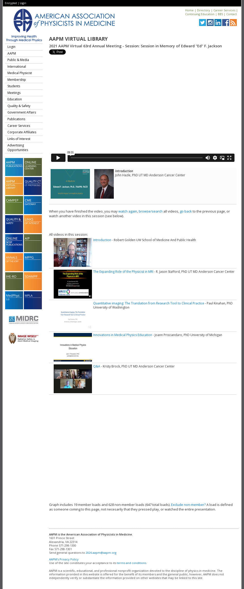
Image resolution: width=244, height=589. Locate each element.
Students (13, 86)
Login (23, 3)
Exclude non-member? (188, 504)
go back (186, 211)
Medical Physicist (19, 73)
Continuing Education (199, 14)
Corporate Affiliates (21, 132)
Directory (203, 10)
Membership (16, 79)
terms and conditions (131, 563)
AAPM (11, 53)
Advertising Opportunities (17, 147)
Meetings (14, 93)
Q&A (96, 366)
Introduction (102, 240)
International (16, 66)
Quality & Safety (18, 106)
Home (189, 10)
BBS (220, 14)
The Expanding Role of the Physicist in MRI (123, 271)
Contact (231, 14)
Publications (16, 119)
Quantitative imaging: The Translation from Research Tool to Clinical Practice (148, 303)
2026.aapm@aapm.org (101, 553)
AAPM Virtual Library (78, 39)
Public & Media (18, 60)
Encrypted (11, 3)
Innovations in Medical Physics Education (122, 335)
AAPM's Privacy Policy (64, 559)
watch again (127, 211)
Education (14, 99)
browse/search (151, 211)
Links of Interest (18, 139)
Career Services (224, 10)
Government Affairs (21, 112)
